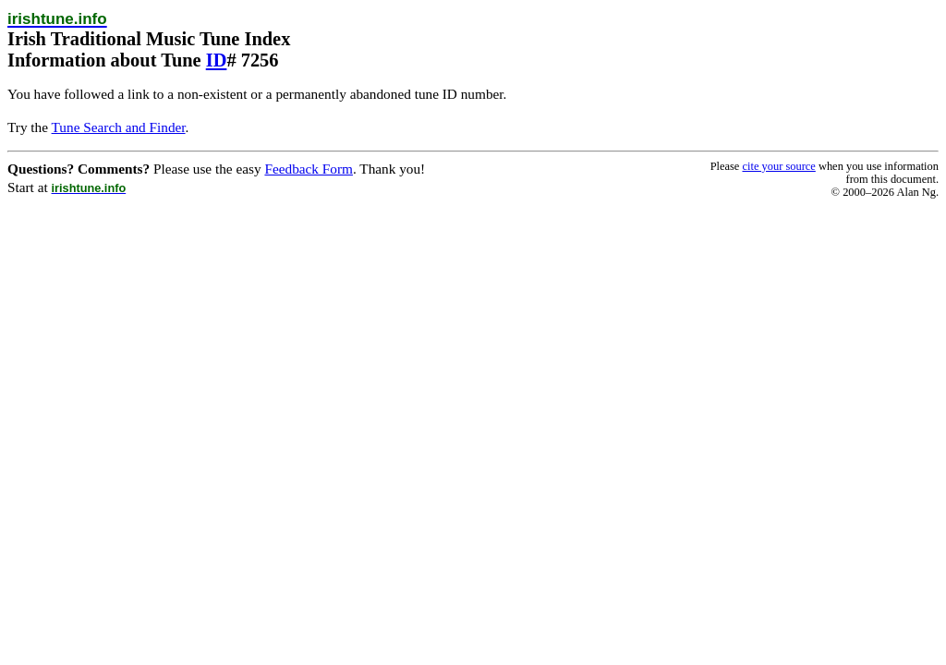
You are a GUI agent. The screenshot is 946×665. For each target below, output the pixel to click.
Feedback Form (308, 168)
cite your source (778, 166)
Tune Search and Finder (119, 127)
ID (216, 60)
